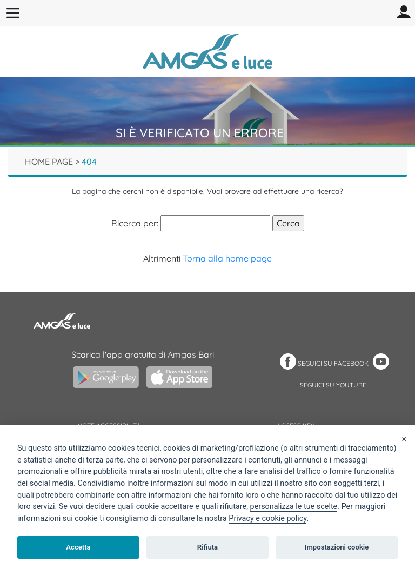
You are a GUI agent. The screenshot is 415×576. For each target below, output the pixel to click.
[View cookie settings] (294, 507)
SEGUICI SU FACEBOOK (333, 363)
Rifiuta (207, 547)
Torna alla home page (227, 258)
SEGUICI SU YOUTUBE (333, 385)
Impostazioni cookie (337, 547)
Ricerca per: (134, 223)
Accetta (78, 547)
